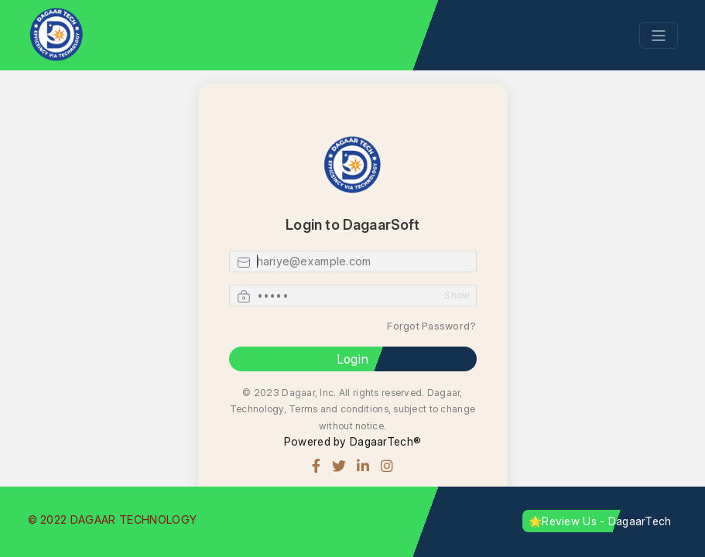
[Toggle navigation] (658, 35)
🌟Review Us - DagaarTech (600, 521)
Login (353, 359)
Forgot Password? (431, 326)
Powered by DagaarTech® (352, 441)
